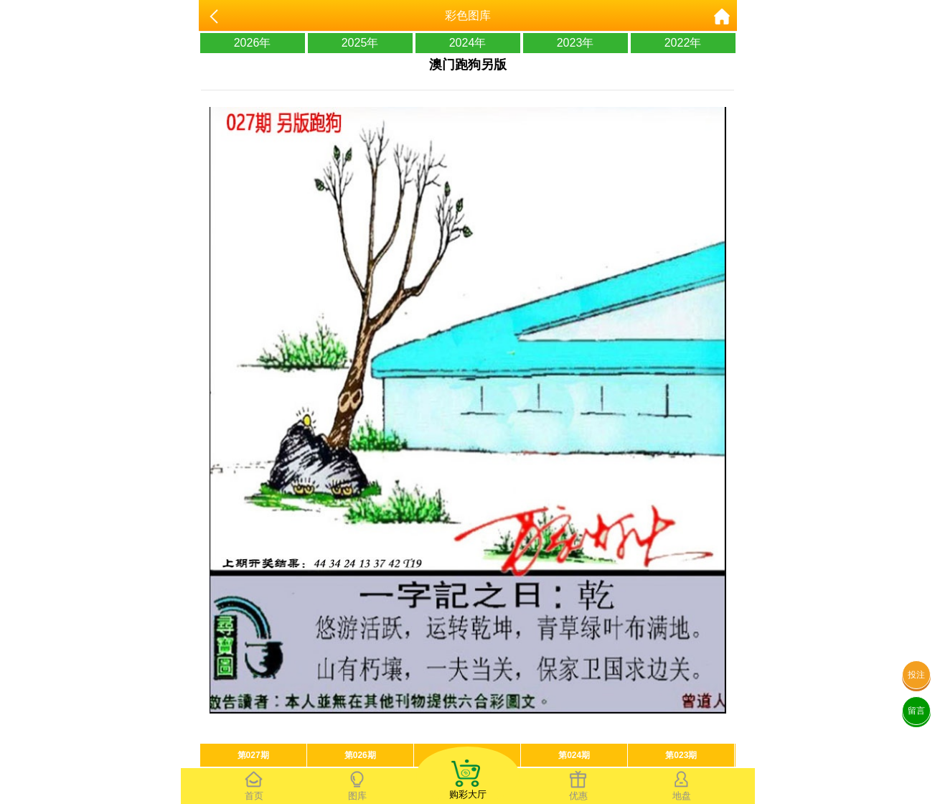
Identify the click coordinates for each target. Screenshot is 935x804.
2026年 (252, 43)
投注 (916, 675)
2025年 (360, 43)
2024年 (468, 43)
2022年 (683, 43)
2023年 (575, 43)
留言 (916, 711)
